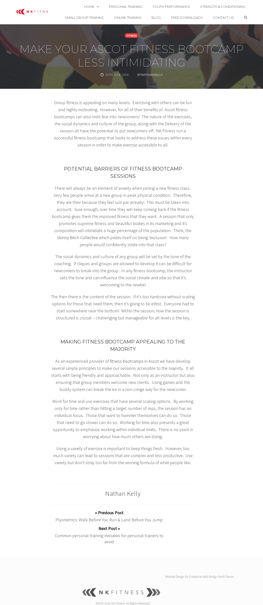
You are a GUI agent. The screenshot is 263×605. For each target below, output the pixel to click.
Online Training (139, 12)
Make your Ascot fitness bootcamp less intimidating (131, 55)
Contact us (234, 12)
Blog (167, 12)
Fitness (131, 35)
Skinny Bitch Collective (77, 237)
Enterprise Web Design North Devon (211, 558)
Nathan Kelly (123, 493)
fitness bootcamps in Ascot (134, 361)
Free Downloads (198, 12)
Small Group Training (95, 12)
